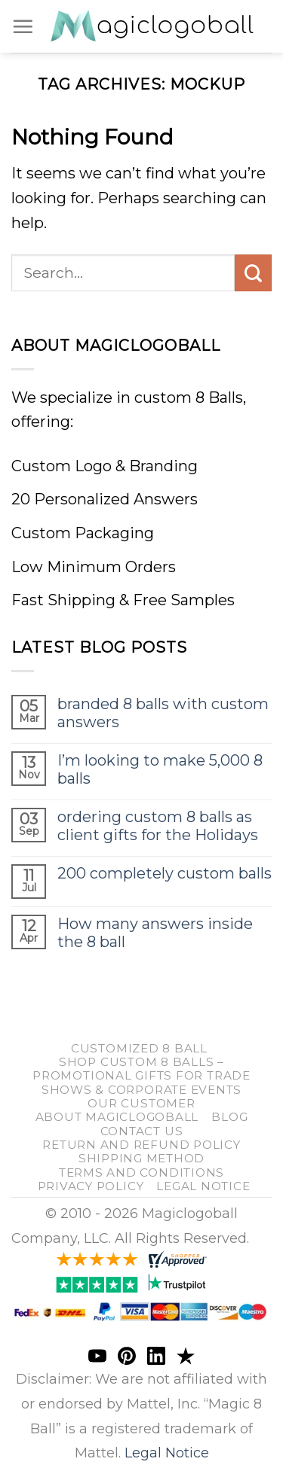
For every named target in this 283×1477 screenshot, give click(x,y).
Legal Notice (203, 1186)
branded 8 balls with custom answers (163, 713)
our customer (141, 1103)
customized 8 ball (139, 1048)
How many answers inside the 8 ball (155, 933)
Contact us (141, 1131)
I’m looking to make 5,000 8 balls (160, 769)
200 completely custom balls (164, 873)
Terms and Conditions (141, 1172)
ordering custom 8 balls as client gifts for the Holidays (157, 826)
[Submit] (253, 272)
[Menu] (22, 26)
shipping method (141, 1158)
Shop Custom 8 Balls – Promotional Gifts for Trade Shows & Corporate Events (141, 1076)
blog (229, 1117)
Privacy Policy (91, 1186)
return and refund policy (141, 1144)
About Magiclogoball (117, 1117)
